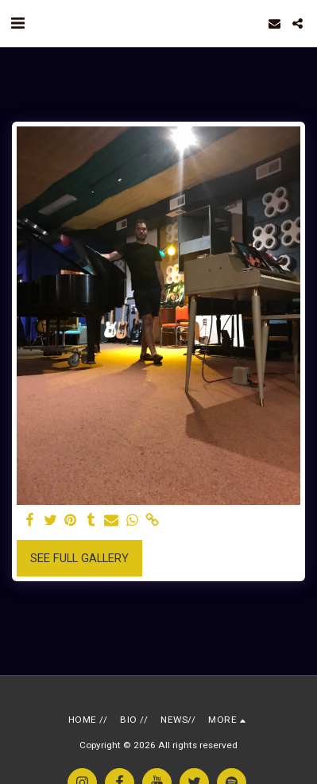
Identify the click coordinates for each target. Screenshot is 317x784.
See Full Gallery (79, 558)
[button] (17, 23)
